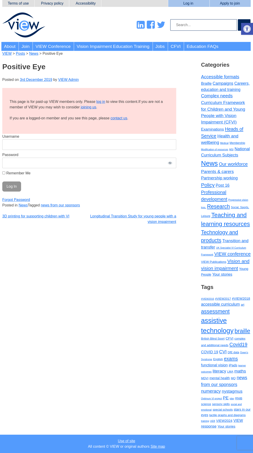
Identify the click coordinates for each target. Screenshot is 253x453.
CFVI (176, 46)
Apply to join (230, 3)
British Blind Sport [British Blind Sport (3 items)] (213, 338)
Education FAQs (202, 46)
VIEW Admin (68, 80)
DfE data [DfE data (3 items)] (233, 352)
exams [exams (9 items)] (231, 358)
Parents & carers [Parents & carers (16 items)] (217, 171)
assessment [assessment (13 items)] (215, 311)
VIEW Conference (53, 46)
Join (26, 46)
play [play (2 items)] (232, 398)
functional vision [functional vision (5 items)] (214, 365)
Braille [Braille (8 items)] (206, 83)
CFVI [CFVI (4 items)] (229, 338)
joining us (88, 107)
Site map (158, 446)
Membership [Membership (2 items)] (237, 143)
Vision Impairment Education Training (113, 46)
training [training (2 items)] (205, 421)
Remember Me (16, 173)
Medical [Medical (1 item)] (224, 143)
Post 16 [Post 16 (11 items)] (222, 185)
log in (100, 102)
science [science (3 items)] (206, 404)
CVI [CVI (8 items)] (223, 351)
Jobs (160, 46)
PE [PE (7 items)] (226, 397)
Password (10, 155)
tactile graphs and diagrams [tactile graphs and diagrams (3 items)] (227, 415)
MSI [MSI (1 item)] (231, 149)
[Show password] (170, 163)
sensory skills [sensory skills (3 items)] (221, 404)
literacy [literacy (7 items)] (219, 371)
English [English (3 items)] (218, 359)
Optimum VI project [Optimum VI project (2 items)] (211, 398)
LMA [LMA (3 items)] (230, 371)
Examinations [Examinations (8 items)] (212, 129)
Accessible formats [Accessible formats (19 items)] (220, 76)
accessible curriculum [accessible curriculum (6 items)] (220, 304)
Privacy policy (52, 3)
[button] (247, 29)
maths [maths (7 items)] (240, 371)
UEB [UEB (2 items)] (212, 421)
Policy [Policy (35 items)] (207, 185)
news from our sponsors (60, 205)
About (10, 46)
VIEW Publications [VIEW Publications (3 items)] (213, 262)
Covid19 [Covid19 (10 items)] (238, 344)
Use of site (126, 441)
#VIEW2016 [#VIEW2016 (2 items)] (207, 298)
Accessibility (86, 3)
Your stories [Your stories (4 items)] (226, 426)
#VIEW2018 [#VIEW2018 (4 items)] (241, 298)
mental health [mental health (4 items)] (219, 378)
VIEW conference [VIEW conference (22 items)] (232, 253)
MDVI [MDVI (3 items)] (204, 378)
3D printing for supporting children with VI (35, 216)
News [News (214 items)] (209, 163)
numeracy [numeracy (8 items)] (211, 391)
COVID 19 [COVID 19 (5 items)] (209, 352)
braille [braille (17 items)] (242, 331)
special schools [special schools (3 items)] (223, 409)
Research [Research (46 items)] (218, 206)
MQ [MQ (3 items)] (233, 378)
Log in (188, 3)
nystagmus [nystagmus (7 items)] (232, 391)
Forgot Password (16, 200)
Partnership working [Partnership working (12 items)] (219, 178)
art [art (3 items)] (242, 304)
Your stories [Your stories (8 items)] (222, 274)
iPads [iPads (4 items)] (233, 365)
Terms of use (18, 3)
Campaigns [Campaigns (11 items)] (223, 83)
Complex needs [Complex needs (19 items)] (217, 95)
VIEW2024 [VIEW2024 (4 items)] (224, 421)
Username (10, 136)
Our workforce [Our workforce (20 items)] (233, 164)
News (23, 205)
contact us (118, 118)
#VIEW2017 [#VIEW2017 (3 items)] (223, 298)
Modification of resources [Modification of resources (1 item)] (214, 149)
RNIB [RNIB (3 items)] (238, 398)
